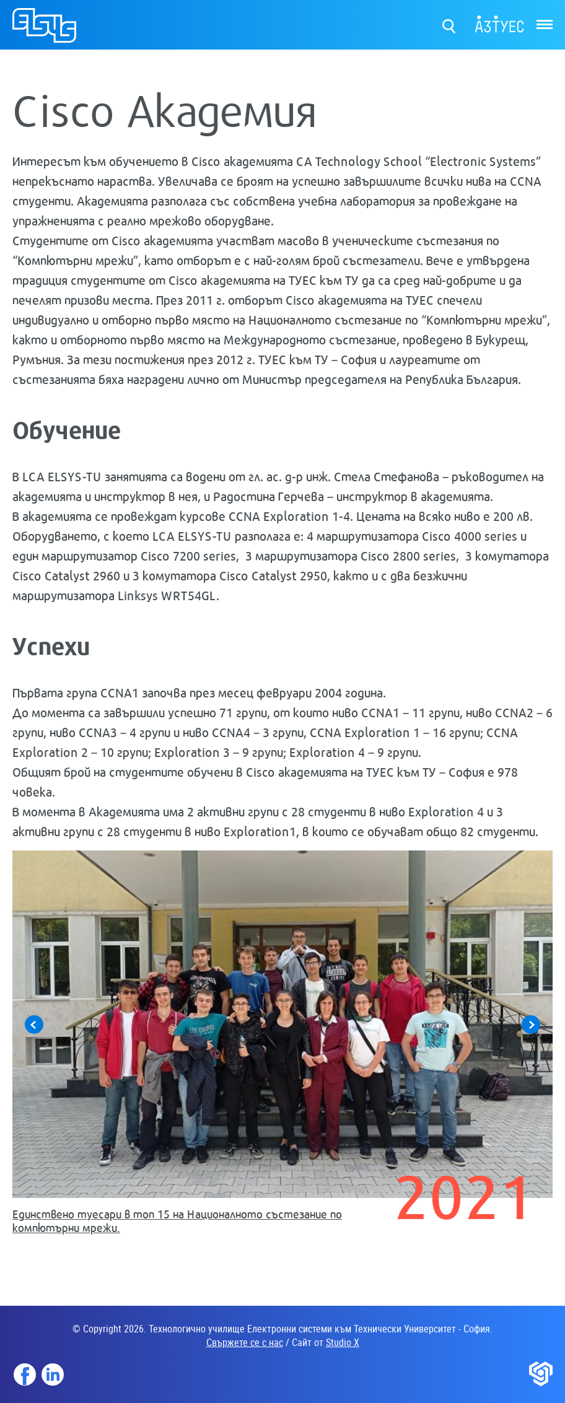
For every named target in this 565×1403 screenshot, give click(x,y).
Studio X (342, 1342)
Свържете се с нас (244, 1342)
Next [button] (531, 1024)
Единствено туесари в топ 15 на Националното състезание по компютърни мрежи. (177, 1220)
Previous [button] (34, 1024)
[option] (282, 1047)
